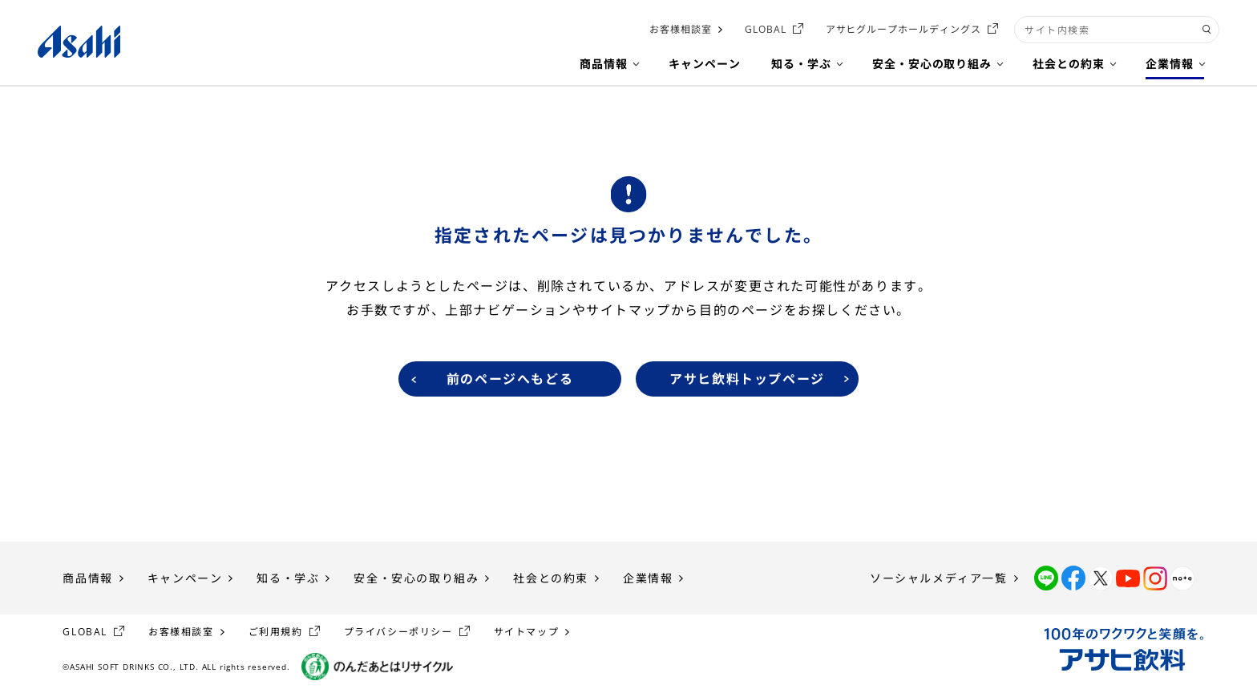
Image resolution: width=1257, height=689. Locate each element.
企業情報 (648, 578)
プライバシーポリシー (398, 632)
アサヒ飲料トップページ (747, 379)
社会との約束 (550, 578)
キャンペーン (185, 578)
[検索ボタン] (1206, 29)
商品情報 (87, 578)
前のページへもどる (510, 379)
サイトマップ (527, 632)
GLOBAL (765, 29)
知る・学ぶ (288, 578)
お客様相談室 (680, 29)
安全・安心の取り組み (416, 578)
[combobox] (1116, 29)
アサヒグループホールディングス (903, 29)
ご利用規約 (276, 632)
